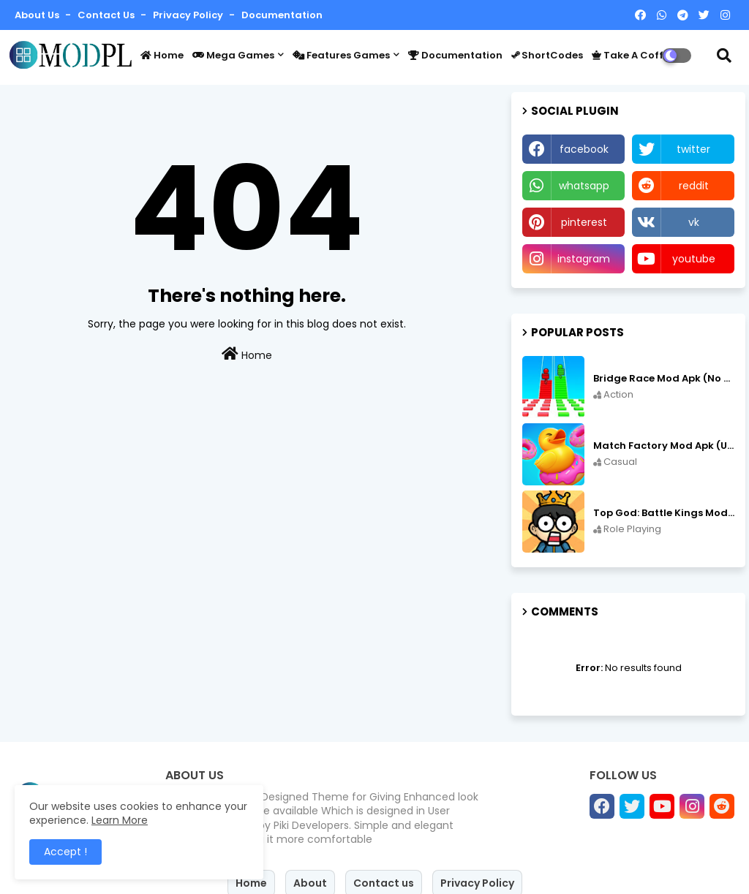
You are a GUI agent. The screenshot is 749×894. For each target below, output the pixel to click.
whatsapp (584, 185)
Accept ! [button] (65, 851)
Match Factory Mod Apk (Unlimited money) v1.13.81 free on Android (663, 445)
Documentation (282, 15)
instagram (583, 258)
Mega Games (233, 55)
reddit (694, 185)
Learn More (119, 820)
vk (693, 222)
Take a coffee (633, 55)
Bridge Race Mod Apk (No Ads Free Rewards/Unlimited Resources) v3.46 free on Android (663, 378)
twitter (693, 149)
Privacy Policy (189, 15)
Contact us (107, 15)
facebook (584, 149)
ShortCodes (547, 55)
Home (162, 55)
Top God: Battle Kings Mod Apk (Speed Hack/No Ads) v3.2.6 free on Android (663, 513)
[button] (724, 55)
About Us (38, 15)
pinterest (584, 222)
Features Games (341, 55)
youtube (693, 258)
